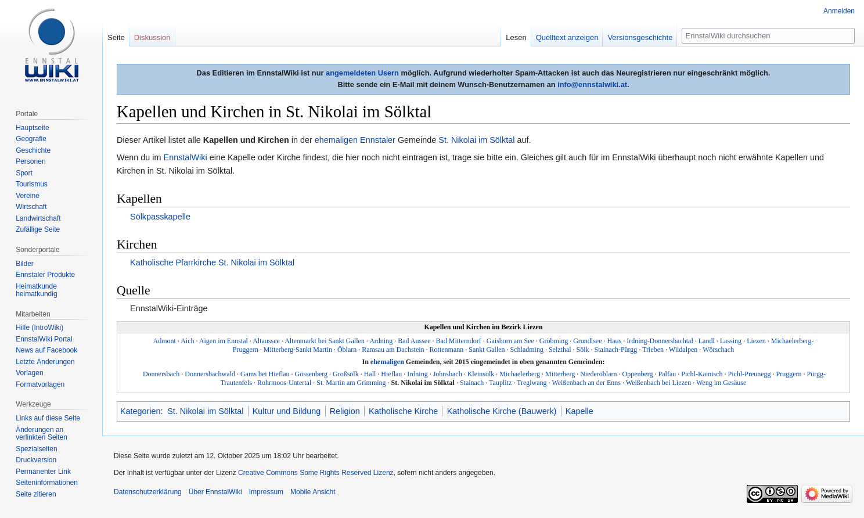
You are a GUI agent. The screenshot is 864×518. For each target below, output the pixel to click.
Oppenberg (637, 374)
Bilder (25, 264)
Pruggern (789, 374)
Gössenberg (311, 374)
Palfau (667, 374)
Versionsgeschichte (639, 37)
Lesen (516, 37)
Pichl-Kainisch (701, 374)
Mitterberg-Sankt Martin (298, 350)
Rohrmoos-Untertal (284, 383)
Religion (345, 411)
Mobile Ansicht (312, 492)
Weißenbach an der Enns (586, 383)
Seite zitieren (36, 494)
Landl (707, 341)
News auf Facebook (46, 350)
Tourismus (32, 184)
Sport (24, 173)
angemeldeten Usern (362, 73)
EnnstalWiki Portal (44, 339)
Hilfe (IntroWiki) (39, 327)
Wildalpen (683, 350)
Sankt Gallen (487, 350)
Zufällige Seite (38, 229)
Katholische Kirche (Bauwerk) (502, 411)
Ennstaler (377, 140)
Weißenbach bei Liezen (658, 383)
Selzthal (560, 350)
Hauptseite (32, 128)
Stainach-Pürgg (616, 350)
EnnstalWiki (185, 157)
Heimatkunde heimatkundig (36, 290)
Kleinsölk (481, 374)
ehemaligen (336, 140)
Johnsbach (447, 374)
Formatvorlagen (40, 384)
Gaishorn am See (510, 341)
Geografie (31, 139)
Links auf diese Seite (48, 418)
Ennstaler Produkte (45, 275)
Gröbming (553, 341)
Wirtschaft (31, 207)
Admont (164, 341)
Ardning (381, 341)
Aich (187, 341)
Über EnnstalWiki (215, 492)
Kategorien (140, 411)
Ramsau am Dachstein (393, 350)
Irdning (417, 374)
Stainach (472, 383)
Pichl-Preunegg (749, 374)
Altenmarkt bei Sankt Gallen (325, 341)
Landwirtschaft (38, 218)
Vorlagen (29, 373)
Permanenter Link (43, 471)
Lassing (730, 341)
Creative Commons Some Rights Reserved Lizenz (315, 473)
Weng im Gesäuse (721, 383)
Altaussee (266, 341)
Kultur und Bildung (287, 411)
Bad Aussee (414, 341)
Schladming (526, 350)
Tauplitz (500, 383)
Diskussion (152, 37)
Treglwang (532, 383)
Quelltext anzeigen (567, 37)
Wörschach (718, 350)
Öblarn (347, 350)
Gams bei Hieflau (265, 374)
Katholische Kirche (403, 411)
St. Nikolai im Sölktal (476, 140)
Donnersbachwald (210, 374)
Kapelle (579, 411)
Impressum (266, 492)
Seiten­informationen (47, 483)
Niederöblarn (598, 374)
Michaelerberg (519, 374)
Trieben (653, 350)
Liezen (756, 341)
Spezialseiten (36, 449)
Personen (30, 161)
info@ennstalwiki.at (592, 84)
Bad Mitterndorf (458, 341)
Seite (116, 37)
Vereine (27, 196)
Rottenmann (447, 350)
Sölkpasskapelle (160, 216)
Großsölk (346, 374)
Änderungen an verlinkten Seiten (41, 434)
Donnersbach (161, 374)
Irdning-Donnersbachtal (660, 341)
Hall (370, 374)
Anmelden (839, 11)
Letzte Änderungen (45, 362)
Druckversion (36, 460)
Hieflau (391, 374)
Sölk (583, 350)
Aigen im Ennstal (223, 341)
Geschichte (33, 150)
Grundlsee (587, 341)
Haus (614, 341)
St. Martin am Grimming (351, 383)
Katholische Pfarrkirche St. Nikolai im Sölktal (212, 262)
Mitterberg (560, 374)
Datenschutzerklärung (148, 492)
